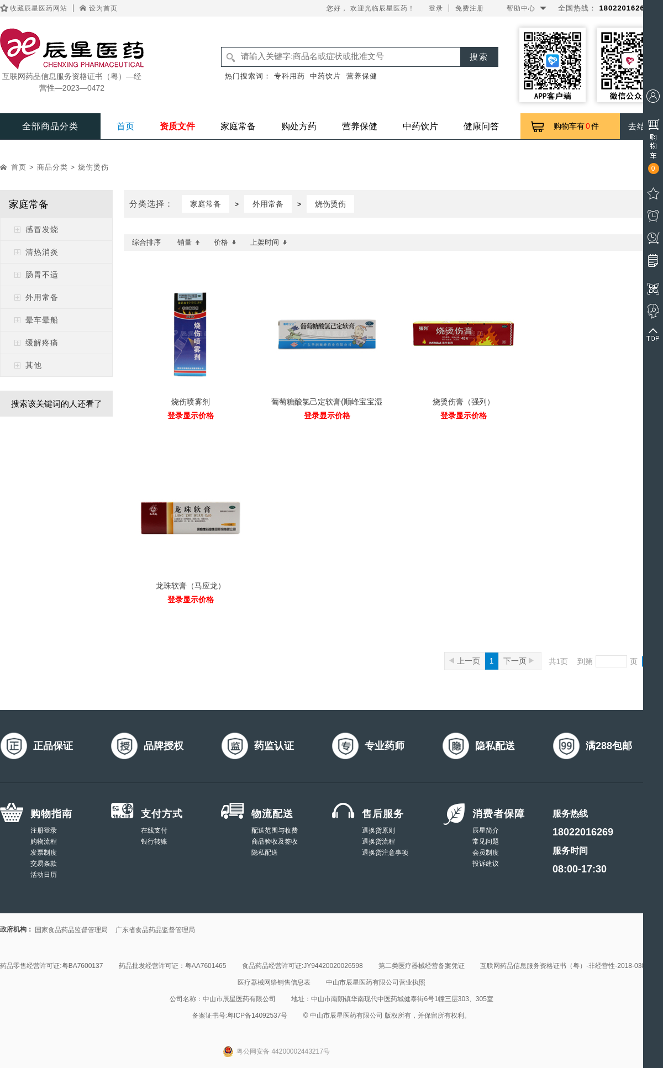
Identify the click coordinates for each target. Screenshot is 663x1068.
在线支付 (154, 830)
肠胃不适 (42, 274)
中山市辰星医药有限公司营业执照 (375, 982)
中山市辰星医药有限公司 (239, 999)
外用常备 (42, 297)
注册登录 (43, 830)
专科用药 (289, 76)
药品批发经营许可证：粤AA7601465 (173, 966)
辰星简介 (485, 830)
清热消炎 (42, 252)
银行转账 (154, 841)
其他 (33, 365)
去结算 (641, 126)
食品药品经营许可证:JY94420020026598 (302, 966)
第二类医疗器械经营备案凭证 (421, 966)
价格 (225, 242)
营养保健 (361, 76)
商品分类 (52, 167)
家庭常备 (238, 126)
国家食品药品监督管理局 (71, 930)
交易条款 (43, 863)
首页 (125, 126)
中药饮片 (325, 76)
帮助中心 (521, 8)
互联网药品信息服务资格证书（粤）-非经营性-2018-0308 (564, 966)
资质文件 (177, 126)
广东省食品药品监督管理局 (155, 930)
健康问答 (481, 126)
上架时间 (268, 242)
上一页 (464, 660)
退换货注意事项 (385, 852)
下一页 (518, 660)
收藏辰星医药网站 (38, 8)
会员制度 (485, 852)
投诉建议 (485, 863)
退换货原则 (378, 830)
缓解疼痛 (42, 342)
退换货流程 (378, 841)
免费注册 (469, 8)
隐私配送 (264, 852)
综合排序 (146, 242)
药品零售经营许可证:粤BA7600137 (51, 966)
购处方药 (299, 126)
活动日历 (43, 874)
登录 (436, 8)
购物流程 (43, 841)
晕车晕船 (42, 319)
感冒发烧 (42, 229)
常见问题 (485, 841)
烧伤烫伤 (93, 167)
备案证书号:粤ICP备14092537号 (240, 1015)
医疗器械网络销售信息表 (274, 982)
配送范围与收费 (274, 830)
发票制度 (43, 852)
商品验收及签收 (274, 841)
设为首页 (103, 8)
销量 (188, 242)
